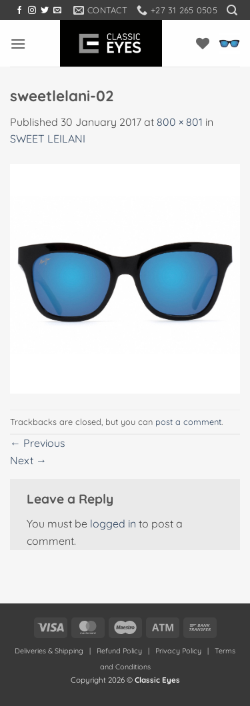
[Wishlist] (202, 43)
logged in (113, 523)
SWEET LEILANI (47, 138)
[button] (232, 10)
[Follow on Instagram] (32, 10)
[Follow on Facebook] (19, 10)
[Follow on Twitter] (45, 10)
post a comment (188, 421)
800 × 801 (180, 122)
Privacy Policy (178, 650)
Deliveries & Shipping (50, 650)
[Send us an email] (57, 10)
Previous (37, 443)
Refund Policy (119, 650)
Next (28, 460)
